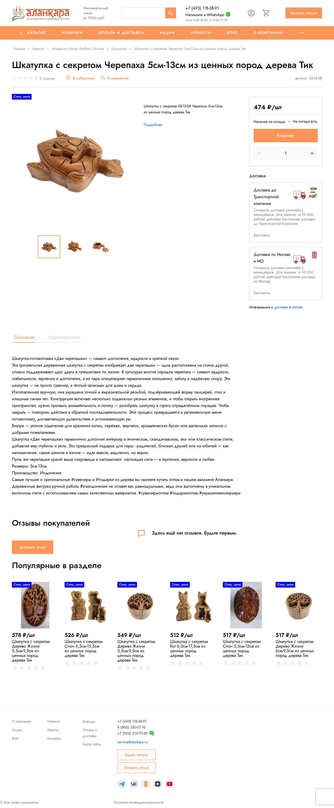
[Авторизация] (251, 13)
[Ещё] (302, 33)
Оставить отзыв (136, 767)
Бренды (88, 721)
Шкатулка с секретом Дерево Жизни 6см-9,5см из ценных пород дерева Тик (295, 648)
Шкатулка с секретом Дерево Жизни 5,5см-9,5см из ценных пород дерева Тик (31, 651)
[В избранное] (80, 78)
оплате (297, 307)
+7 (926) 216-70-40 (132, 733)
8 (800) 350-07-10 (131, 727)
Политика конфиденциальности (138, 802)
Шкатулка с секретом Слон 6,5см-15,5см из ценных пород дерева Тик (84, 648)
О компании (268, 32)
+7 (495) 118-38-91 (202, 8)
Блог (232, 32)
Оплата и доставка (121, 32)
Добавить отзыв (32, 547)
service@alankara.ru (132, 742)
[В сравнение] (114, 78)
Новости (201, 32)
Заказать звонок (303, 13)
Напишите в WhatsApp (204, 15)
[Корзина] (266, 13)
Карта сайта (91, 744)
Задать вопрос (136, 754)
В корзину (285, 135)
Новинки (72, 32)
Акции (167, 32)
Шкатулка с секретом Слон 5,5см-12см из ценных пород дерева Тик (242, 648)
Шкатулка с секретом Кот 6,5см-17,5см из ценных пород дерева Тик (189, 648)
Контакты (54, 738)
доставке (281, 307)
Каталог (33, 32)
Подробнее (153, 124)
